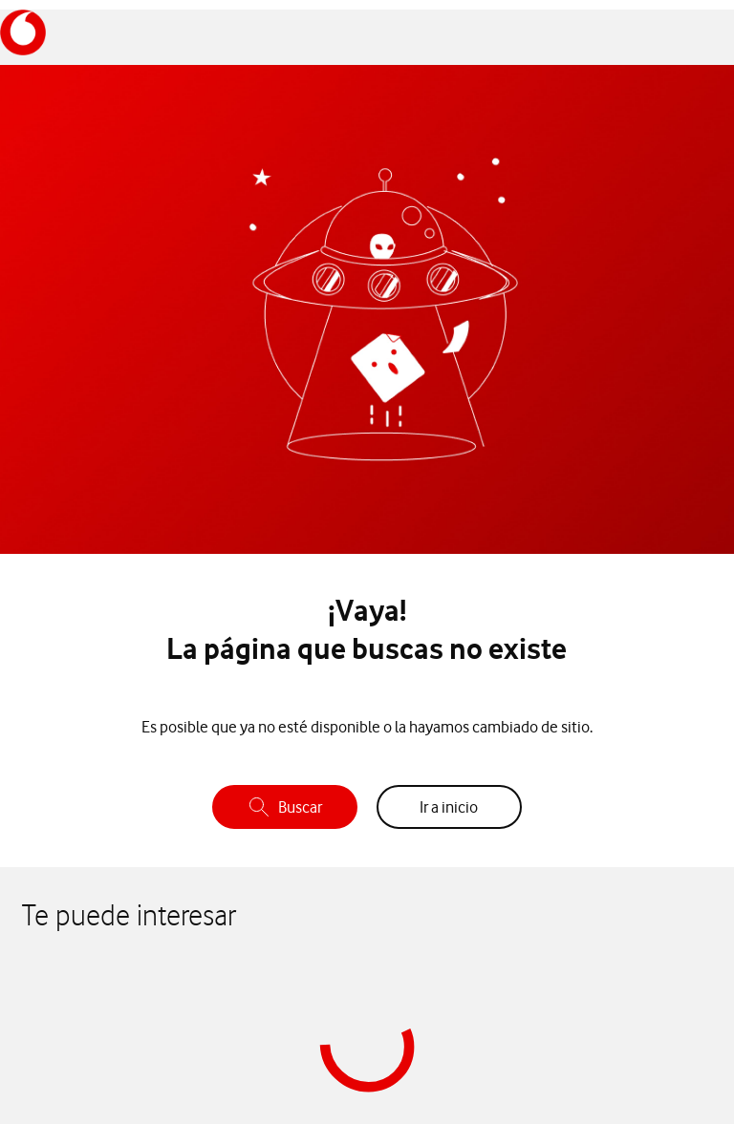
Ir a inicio (449, 806)
